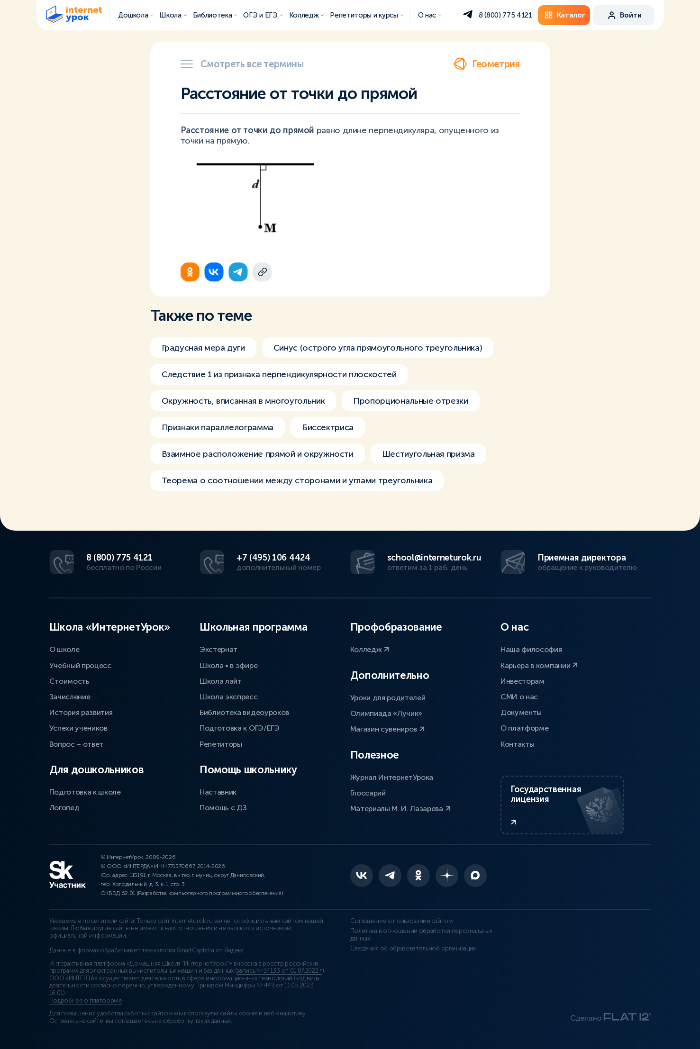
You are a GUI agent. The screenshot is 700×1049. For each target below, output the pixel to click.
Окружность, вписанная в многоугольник (243, 401)
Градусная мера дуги (203, 348)
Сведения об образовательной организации (413, 948)
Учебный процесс (80, 665)
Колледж (369, 649)
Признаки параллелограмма (217, 427)
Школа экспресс (229, 697)
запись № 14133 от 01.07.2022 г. (279, 971)
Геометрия (486, 64)
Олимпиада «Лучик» (386, 713)
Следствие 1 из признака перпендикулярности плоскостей (279, 374)
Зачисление (70, 697)
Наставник (218, 792)
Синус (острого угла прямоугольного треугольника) (377, 348)
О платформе (524, 728)
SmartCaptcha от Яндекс (210, 950)
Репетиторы (221, 744)
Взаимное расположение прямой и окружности (258, 454)
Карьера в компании (539, 665)
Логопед (64, 808)
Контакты (517, 744)
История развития (81, 712)
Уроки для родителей (388, 698)
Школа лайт (221, 681)
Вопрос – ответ (76, 744)
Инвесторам (522, 681)
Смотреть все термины (242, 64)
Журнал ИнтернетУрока (392, 777)
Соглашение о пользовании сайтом (401, 921)
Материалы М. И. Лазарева (400, 809)
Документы (521, 712)
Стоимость (69, 681)
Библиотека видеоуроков (244, 712)
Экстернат (218, 649)
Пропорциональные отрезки (410, 401)
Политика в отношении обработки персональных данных (421, 935)
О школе (64, 649)
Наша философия (531, 649)
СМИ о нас (519, 697)
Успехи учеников (78, 728)
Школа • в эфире (228, 665)
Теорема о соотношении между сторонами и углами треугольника (297, 480)
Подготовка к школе (85, 792)
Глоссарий (368, 793)
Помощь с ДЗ (223, 808)
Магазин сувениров (387, 729)
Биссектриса (328, 427)
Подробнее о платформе (85, 1000)
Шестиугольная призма (428, 454)
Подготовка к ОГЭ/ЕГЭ (240, 728)
